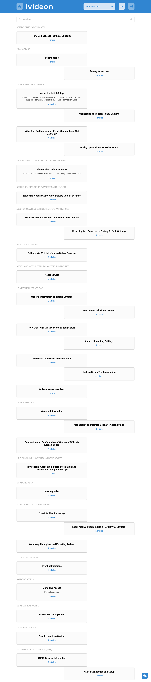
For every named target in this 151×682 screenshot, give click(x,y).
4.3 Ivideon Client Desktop (29, 624)
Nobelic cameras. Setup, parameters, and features (41, 152)
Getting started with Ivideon (31, 27)
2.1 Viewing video (25, 394)
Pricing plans (23, 49)
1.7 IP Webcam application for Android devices (39, 369)
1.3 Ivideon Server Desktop (30, 249)
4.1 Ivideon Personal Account (31, 595)
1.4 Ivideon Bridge (25, 324)
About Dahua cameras (27, 202)
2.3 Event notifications (28, 458)
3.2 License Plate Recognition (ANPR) (34, 551)
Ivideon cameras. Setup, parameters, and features (41, 123)
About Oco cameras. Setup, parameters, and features (43, 177)
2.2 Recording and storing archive (33, 416)
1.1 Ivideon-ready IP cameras (30, 71)
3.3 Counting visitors (27, 573)
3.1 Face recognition (26, 529)
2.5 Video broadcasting (28, 507)
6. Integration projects (28, 647)
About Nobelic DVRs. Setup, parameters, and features (43, 227)
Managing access (25, 480)
